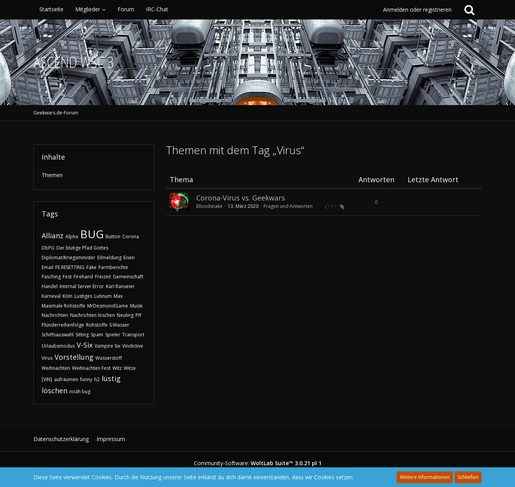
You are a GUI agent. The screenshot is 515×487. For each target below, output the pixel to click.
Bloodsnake (209, 206)
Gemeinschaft (128, 276)
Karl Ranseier (120, 286)
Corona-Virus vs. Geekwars (240, 197)
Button (112, 236)
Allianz (52, 235)
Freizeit (103, 276)
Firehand (83, 276)
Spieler (112, 334)
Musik (136, 305)
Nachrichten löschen (92, 315)
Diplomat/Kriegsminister (68, 257)
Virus (47, 358)
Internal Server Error (82, 286)
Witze (130, 368)
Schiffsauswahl (58, 334)
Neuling (125, 315)
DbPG (48, 247)
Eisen (129, 257)
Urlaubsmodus (58, 346)
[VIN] (47, 379)
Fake (91, 267)
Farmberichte (113, 267)
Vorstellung (73, 357)
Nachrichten (55, 315)
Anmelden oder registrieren (417, 9)
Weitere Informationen (425, 477)
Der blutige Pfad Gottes (82, 247)
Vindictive (132, 346)
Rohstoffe (96, 325)
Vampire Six (107, 346)
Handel (50, 286)
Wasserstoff (108, 358)
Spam (97, 334)
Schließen (468, 477)
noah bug (79, 391)
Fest (67, 276)
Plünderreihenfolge (63, 325)
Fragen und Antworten (288, 206)
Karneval (51, 296)
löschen (54, 390)
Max (118, 296)
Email (47, 267)
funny (86, 379)
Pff (138, 315)
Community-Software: (258, 463)
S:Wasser (119, 325)
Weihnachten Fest (91, 368)
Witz (117, 368)
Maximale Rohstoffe (63, 305)
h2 (97, 379)
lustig (111, 378)
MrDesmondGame (107, 305)
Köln (67, 296)
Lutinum (103, 296)
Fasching (51, 276)
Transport (133, 334)
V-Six (85, 345)
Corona (130, 236)
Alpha (71, 236)
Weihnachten (56, 368)
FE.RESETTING (69, 267)
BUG (92, 234)
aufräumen (66, 379)
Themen (52, 175)
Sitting (82, 334)
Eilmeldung (109, 257)
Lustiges (83, 296)
